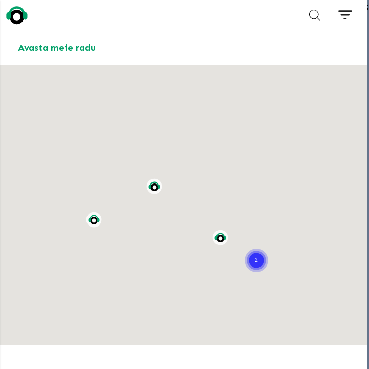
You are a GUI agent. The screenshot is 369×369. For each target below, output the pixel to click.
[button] (256, 247)
